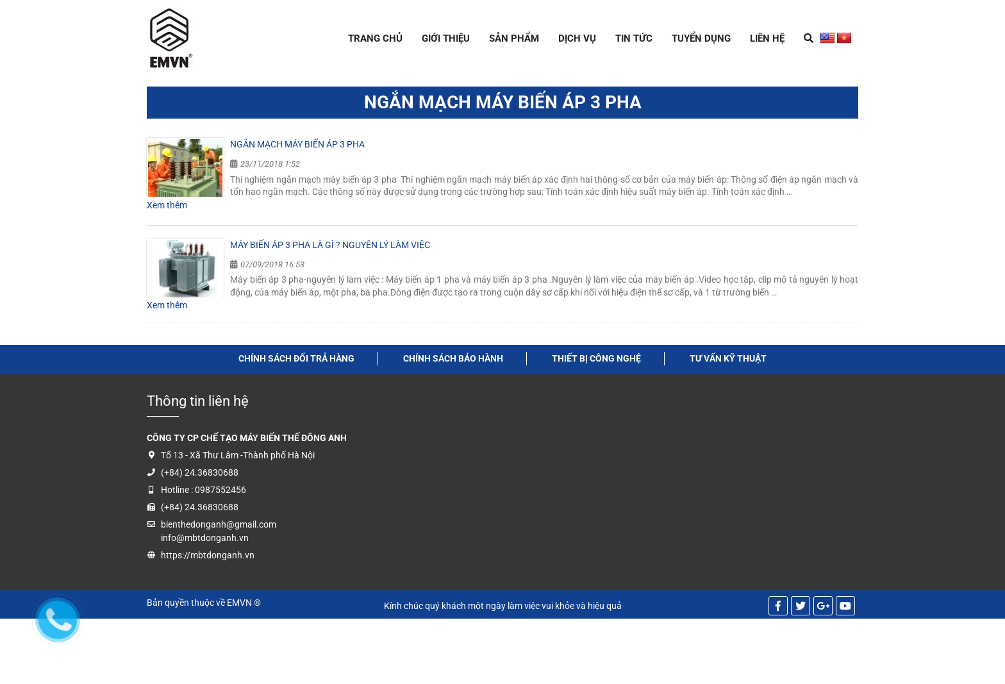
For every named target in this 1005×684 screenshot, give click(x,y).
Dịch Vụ (577, 38)
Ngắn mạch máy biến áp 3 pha (297, 144)
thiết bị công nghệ (596, 358)
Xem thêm (167, 205)
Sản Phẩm (514, 38)
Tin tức (633, 38)
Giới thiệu (446, 38)
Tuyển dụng (701, 38)
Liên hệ (767, 38)
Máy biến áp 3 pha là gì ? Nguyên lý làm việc (330, 245)
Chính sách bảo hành (453, 358)
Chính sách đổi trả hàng (296, 358)
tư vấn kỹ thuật (728, 358)
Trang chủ (375, 38)
